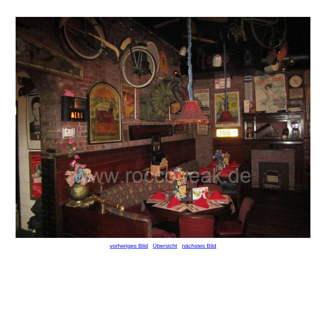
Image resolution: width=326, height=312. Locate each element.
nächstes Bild (199, 246)
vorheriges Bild (129, 246)
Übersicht (165, 246)
